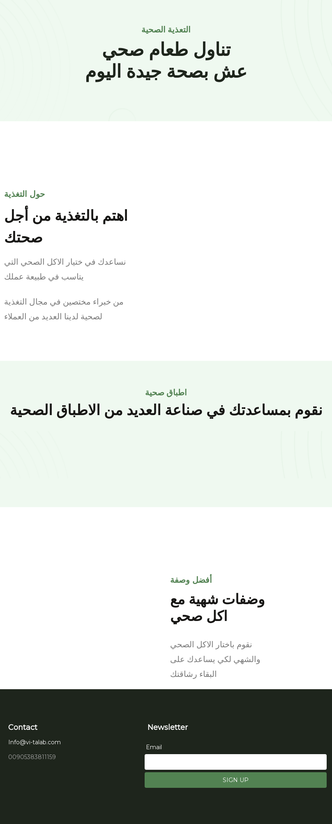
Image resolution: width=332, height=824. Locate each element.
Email (154, 747)
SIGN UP (236, 780)
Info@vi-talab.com (34, 742)
